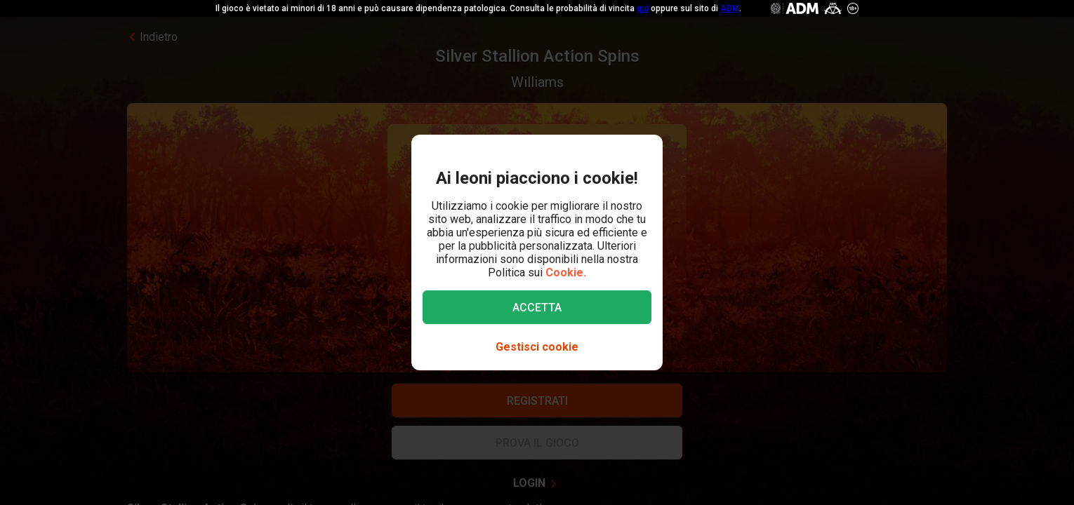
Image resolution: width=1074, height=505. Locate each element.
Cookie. (565, 272)
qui (643, 8)
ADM (729, 8)
